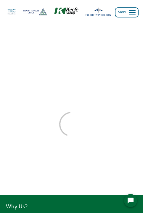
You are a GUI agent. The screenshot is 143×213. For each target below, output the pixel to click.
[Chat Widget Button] (130, 200)
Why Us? (17, 207)
